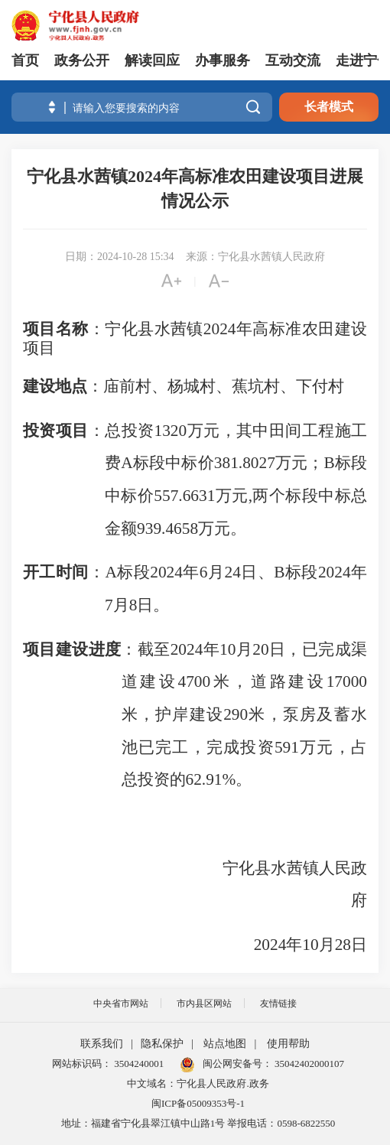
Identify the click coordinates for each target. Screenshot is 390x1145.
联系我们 (101, 1043)
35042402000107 (308, 1063)
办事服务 (222, 60)
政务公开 (81, 60)
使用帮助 (288, 1043)
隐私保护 (162, 1043)
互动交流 (292, 60)
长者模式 (328, 106)
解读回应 (152, 60)
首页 (25, 60)
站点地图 (224, 1043)
